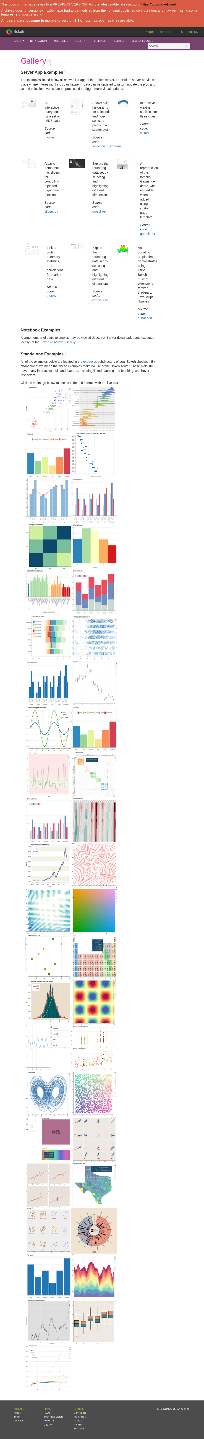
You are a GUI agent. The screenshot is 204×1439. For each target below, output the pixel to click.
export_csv (100, 300)
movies (49, 137)
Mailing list (80, 1416)
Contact (18, 1420)
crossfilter (99, 211)
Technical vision (53, 1416)
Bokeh (19, 32)
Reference (99, 40)
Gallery (165, 32)
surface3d (145, 318)
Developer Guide (142, 40)
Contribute (80, 1412)
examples (90, 361)
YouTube (79, 1428)
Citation (48, 1424)
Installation (38, 40)
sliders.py (51, 211)
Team (17, 1416)
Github (193, 32)
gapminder (147, 234)
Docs (179, 32)
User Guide (61, 40)
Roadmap (49, 1420)
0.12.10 (17, 40)
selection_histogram (106, 146)
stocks (51, 295)
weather (146, 133)
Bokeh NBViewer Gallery (57, 342)
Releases (118, 40)
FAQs (47, 1412)
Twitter (78, 1424)
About (150, 32)
